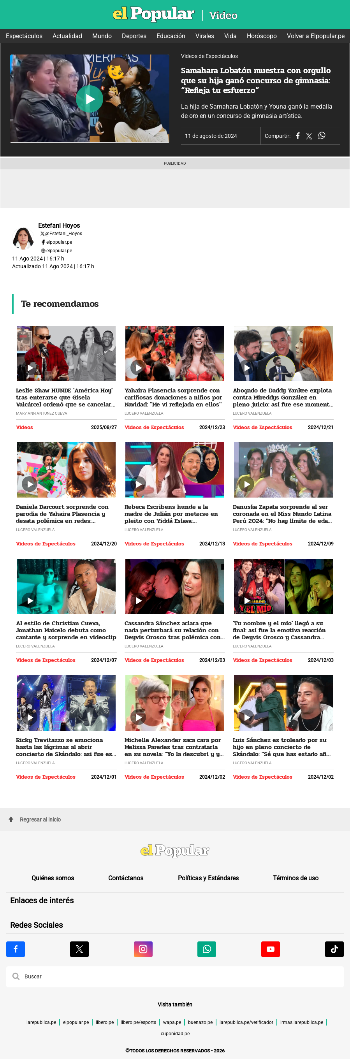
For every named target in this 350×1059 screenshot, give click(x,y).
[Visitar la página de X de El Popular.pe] (79, 949)
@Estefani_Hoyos (63, 233)
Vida (230, 36)
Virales (204, 36)
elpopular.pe (59, 242)
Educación (171, 36)
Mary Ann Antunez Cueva (41, 413)
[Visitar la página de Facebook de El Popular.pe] (15, 949)
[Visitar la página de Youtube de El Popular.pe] (270, 949)
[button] (16, 977)
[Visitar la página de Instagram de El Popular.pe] (143, 949)
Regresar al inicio (35, 819)
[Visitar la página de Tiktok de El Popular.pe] (334, 949)
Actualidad (67, 36)
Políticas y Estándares (208, 878)
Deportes (134, 36)
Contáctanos (125, 878)
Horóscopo (262, 36)
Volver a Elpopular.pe (316, 36)
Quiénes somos (53, 878)
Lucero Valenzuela (144, 413)
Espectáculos (24, 36)
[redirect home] (175, 852)
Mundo (102, 36)
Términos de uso (295, 878)
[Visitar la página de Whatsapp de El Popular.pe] (206, 949)
